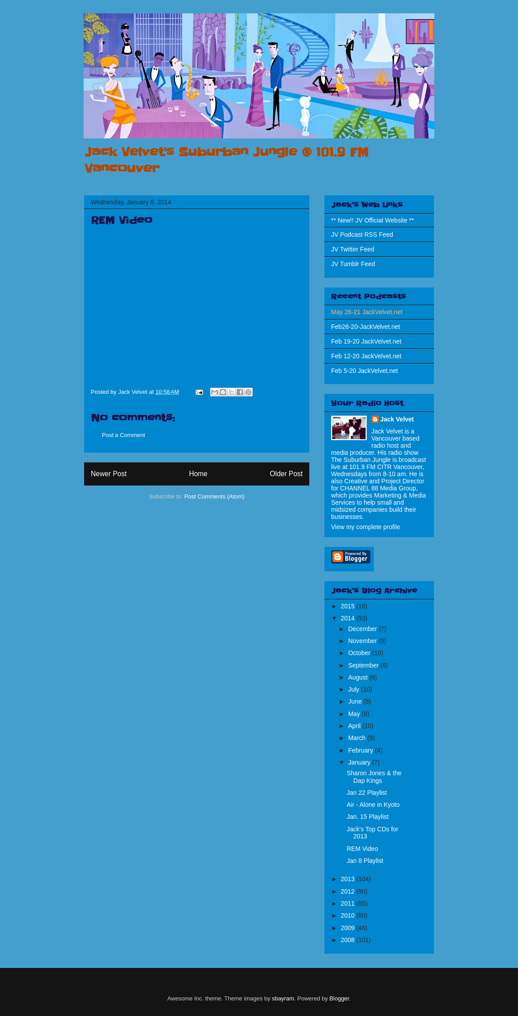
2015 (348, 606)
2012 (348, 891)
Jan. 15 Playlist (367, 816)
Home (198, 474)
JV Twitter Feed (352, 249)
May (354, 713)
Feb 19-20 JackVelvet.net (366, 341)
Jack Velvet (397, 419)
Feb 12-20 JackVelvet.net (366, 356)
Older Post (286, 474)
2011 (348, 903)
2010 (348, 915)
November (363, 640)
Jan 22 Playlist (367, 792)
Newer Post (109, 474)
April (355, 725)
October (360, 652)
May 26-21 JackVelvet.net (366, 312)
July (354, 689)
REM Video (362, 848)
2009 (348, 927)
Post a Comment (123, 435)
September (364, 665)
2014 (348, 618)
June (355, 701)
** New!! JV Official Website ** (372, 220)
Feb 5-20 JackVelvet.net (364, 370)
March (357, 737)
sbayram (283, 998)
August (358, 677)
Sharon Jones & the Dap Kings (374, 776)
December (363, 628)
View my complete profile (365, 526)
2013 (348, 878)
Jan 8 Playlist (365, 860)
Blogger (339, 998)
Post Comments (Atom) (214, 496)
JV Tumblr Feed (353, 263)
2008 (348, 939)
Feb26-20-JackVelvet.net (365, 326)
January (360, 762)
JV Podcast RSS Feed (362, 234)
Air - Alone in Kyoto (373, 804)
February (361, 750)
